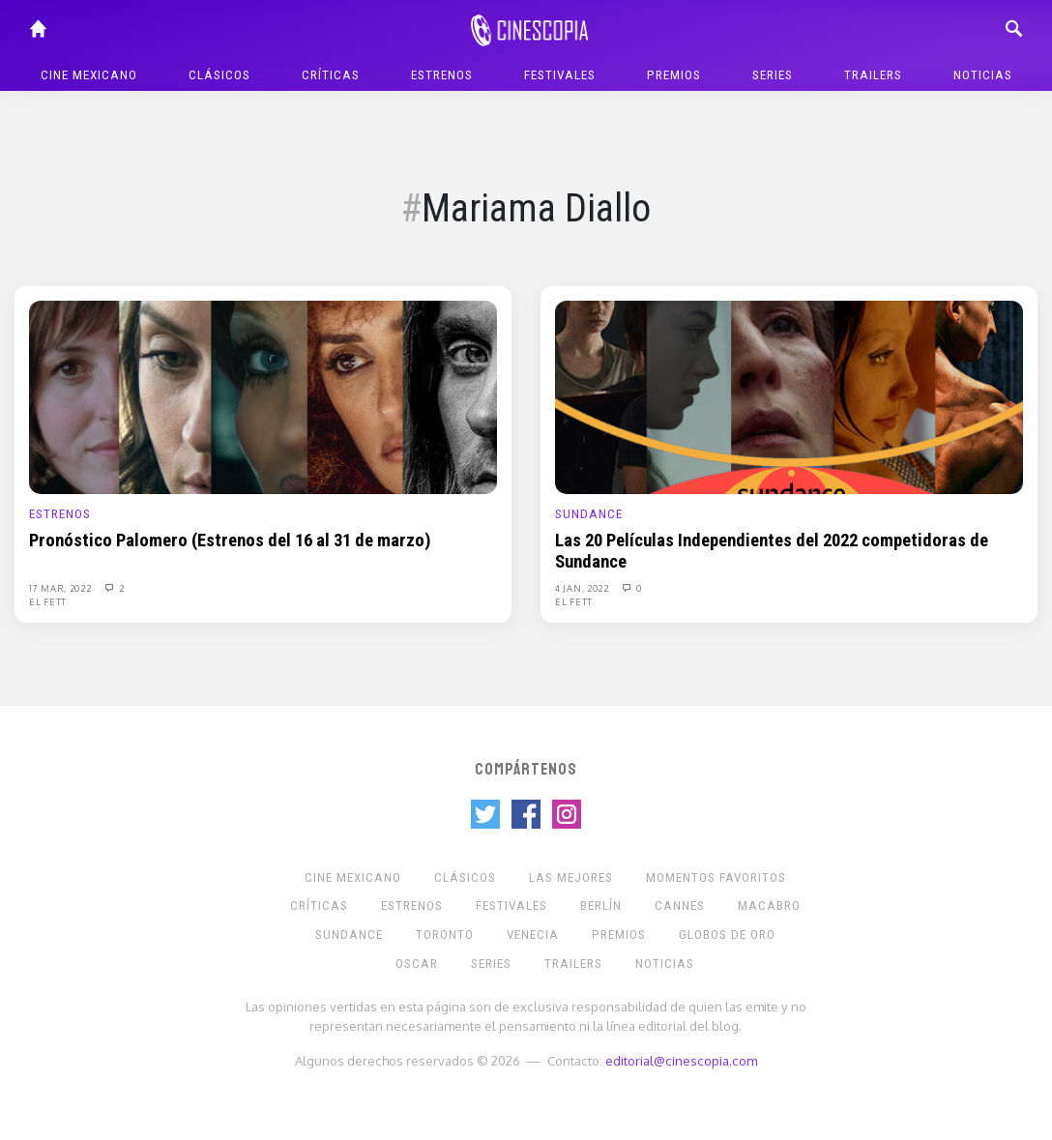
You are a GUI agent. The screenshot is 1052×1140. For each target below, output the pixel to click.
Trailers (873, 75)
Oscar (416, 963)
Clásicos (219, 75)
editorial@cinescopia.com (681, 1060)
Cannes (680, 905)
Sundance (589, 514)
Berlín (601, 905)
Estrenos (442, 75)
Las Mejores (571, 877)
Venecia (533, 934)
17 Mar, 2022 (61, 588)
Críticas (331, 75)
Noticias (982, 75)
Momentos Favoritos (716, 877)
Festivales (560, 75)
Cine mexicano (89, 75)
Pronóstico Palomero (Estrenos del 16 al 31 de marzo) (230, 540)
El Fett (48, 601)
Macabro (769, 905)
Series (772, 75)
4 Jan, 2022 (583, 588)
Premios (674, 75)
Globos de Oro (727, 934)
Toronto (445, 934)
